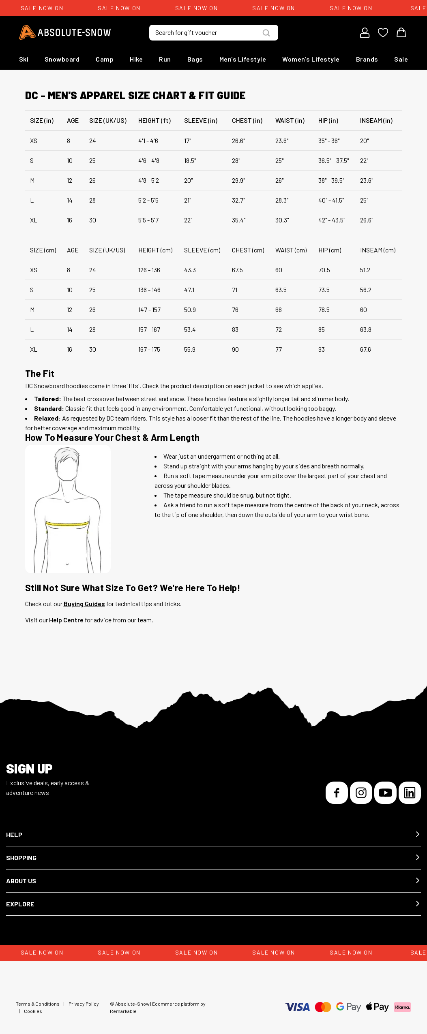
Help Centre (66, 620)
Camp (105, 59)
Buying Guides (84, 603)
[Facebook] (337, 793)
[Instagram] (361, 793)
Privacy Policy (84, 1003)
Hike (136, 59)
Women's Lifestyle (311, 59)
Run (165, 59)
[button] (213, 834)
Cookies (33, 1011)
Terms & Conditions (38, 1003)
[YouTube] (385, 793)
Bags (195, 59)
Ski (24, 59)
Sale (401, 59)
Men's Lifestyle (242, 59)
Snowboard (62, 59)
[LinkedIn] (410, 793)
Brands (367, 59)
